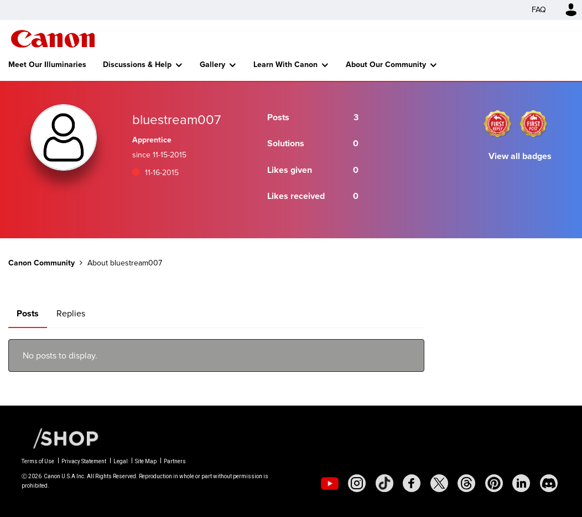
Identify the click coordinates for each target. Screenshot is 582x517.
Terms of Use (38, 461)
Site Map (146, 461)
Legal (120, 461)
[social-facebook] (411, 483)
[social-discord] (549, 483)
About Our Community (386, 64)
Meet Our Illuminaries (47, 64)
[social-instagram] (357, 483)
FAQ (539, 10)
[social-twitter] (439, 483)
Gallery (212, 64)
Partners (175, 461)
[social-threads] (466, 483)
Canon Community (53, 38)
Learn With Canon (285, 64)
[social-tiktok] (384, 483)
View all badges (520, 156)
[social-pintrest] (494, 483)
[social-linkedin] (521, 483)
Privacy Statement (83, 461)
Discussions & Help (137, 64)
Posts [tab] (28, 313)
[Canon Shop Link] (60, 438)
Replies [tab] (70, 313)
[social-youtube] (330, 483)
